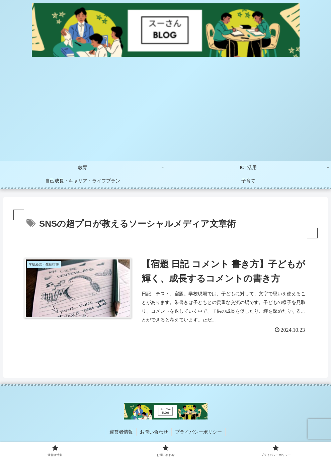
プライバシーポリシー (198, 432)
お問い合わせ (154, 432)
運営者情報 (121, 432)
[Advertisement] (165, 110)
